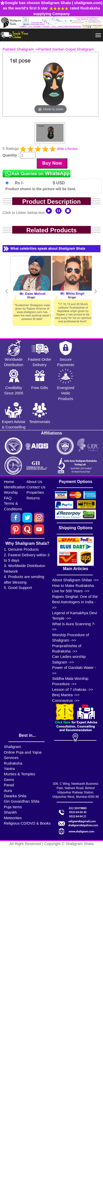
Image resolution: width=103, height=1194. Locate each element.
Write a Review (67, 149)
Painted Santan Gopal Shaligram (66, 49)
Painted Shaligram (18, 49)
